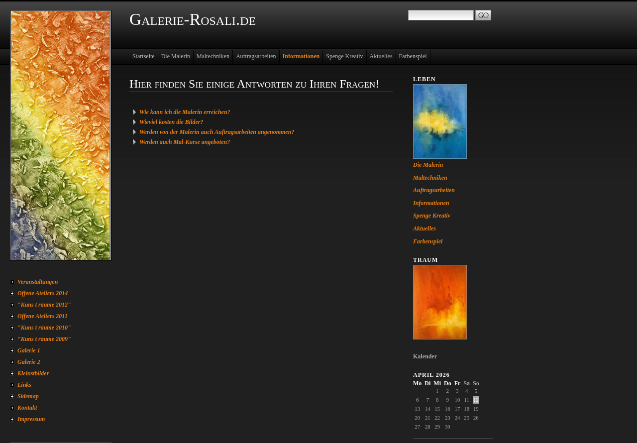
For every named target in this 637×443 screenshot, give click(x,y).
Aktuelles (381, 56)
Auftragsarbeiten (256, 56)
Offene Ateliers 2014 (42, 293)
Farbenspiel (413, 56)
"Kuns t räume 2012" (44, 304)
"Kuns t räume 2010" (44, 327)
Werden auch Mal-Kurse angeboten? (184, 141)
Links (24, 384)
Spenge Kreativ (344, 56)
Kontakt (27, 407)
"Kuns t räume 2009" (44, 338)
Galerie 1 (28, 350)
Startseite (143, 56)
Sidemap (28, 396)
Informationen (301, 56)
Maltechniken (213, 56)
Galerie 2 (28, 361)
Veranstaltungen (37, 281)
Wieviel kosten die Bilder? (171, 121)
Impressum (31, 419)
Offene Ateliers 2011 (42, 316)
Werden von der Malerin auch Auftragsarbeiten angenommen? (216, 131)
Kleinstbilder (33, 373)
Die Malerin (175, 56)
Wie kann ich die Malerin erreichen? (184, 112)
